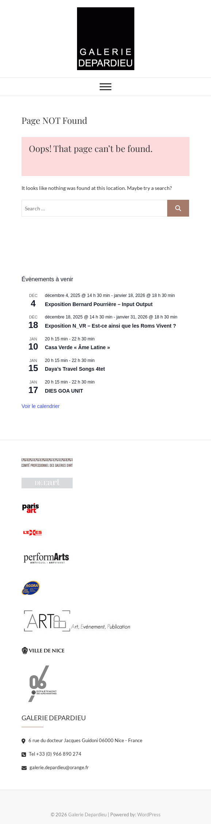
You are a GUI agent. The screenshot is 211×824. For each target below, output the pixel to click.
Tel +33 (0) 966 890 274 (51, 754)
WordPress (149, 814)
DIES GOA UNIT (64, 391)
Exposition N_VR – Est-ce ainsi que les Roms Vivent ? (110, 326)
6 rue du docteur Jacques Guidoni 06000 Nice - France (82, 740)
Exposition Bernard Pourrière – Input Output (99, 304)
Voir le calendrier (41, 406)
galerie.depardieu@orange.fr (55, 767)
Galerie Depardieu (87, 814)
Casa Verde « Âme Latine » (77, 347)
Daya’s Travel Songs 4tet (75, 369)
